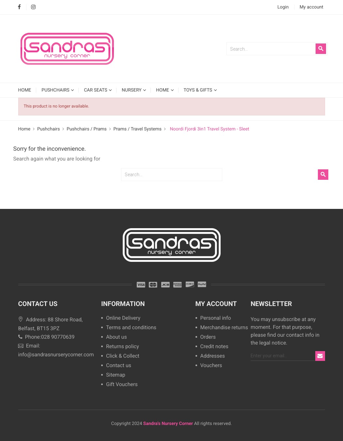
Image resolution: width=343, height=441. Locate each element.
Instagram (33, 7)
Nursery (132, 90)
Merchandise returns (223, 328)
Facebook (19, 7)
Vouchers (211, 365)
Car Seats (96, 90)
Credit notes (214, 346)
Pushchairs (55, 90)
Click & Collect (122, 356)
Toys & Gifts (198, 90)
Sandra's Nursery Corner (168, 423)
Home (163, 90)
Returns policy (122, 346)
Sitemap (115, 375)
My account (216, 304)
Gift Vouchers (122, 384)
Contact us (118, 365)
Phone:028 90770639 (46, 337)
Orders (208, 337)
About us (116, 337)
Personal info (215, 318)
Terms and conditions (131, 328)
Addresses (212, 356)
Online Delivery (123, 318)
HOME (24, 90)
